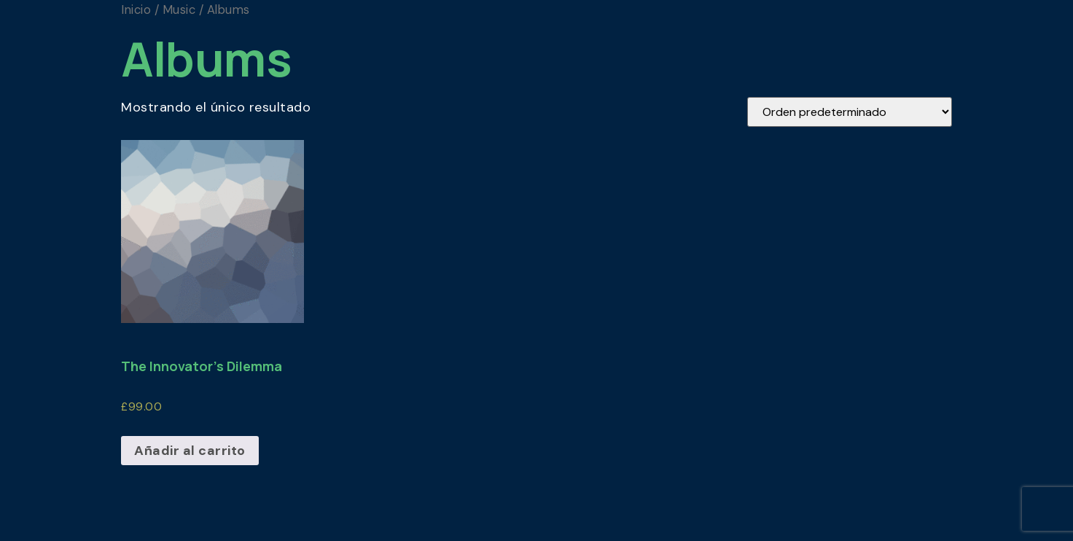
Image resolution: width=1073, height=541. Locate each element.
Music (179, 9)
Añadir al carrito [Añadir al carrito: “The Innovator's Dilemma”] (190, 450)
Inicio (136, 9)
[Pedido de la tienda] (849, 112)
